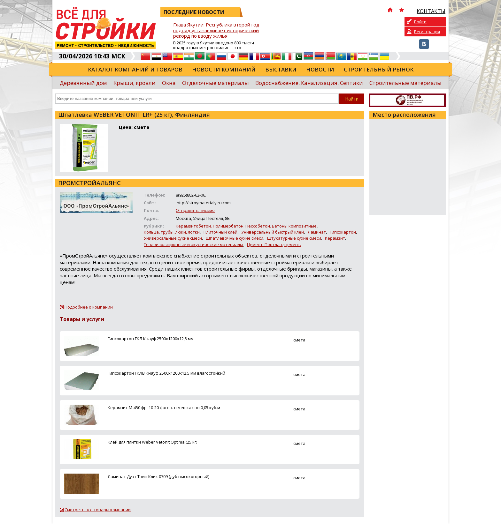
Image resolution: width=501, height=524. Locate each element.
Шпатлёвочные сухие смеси (234, 238)
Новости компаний (224, 69)
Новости (320, 69)
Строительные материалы (405, 82)
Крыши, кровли (134, 82)
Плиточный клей (220, 232)
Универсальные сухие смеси (173, 238)
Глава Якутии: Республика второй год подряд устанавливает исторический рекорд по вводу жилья (216, 30)
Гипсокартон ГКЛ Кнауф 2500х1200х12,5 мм (151, 338)
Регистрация (427, 31)
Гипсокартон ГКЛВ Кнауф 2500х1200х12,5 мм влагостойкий (166, 373)
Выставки (281, 69)
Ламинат (317, 232)
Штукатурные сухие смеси (294, 238)
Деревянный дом (83, 82)
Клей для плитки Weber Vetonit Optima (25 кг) (152, 442)
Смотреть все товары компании (98, 510)
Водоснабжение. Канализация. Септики (309, 82)
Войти (420, 22)
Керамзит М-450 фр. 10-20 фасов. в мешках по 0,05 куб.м (164, 407)
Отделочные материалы (215, 82)
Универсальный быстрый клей (272, 232)
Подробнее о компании (89, 307)
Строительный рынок (378, 69)
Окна (169, 82)
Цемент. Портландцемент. (274, 244)
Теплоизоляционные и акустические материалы (193, 244)
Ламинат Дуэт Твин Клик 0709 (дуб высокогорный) (158, 476)
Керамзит (335, 238)
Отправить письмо (195, 210)
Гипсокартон (343, 232)
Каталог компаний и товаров (135, 69)
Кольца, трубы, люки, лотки (172, 232)
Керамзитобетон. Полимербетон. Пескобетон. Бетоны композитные (246, 226)
